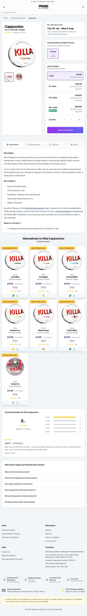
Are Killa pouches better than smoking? (43, 502)
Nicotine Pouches (8, 530)
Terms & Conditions (52, 537)
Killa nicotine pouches (34, 208)
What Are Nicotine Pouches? (12, 559)
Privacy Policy (50, 541)
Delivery (48, 530)
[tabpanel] (43, 191)
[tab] (13, 145)
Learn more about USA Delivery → (58, 34)
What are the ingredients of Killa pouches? (43, 478)
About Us (48, 534)
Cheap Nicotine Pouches (11, 534)
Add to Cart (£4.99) (65, 130)
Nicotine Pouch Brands (10, 537)
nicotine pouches (62, 211)
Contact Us (6, 552)
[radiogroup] (65, 54)
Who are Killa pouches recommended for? (43, 496)
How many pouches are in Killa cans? (43, 484)
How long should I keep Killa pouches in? (43, 490)
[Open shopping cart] (83, 7)
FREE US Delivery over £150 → (43, 1)
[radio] (53, 54)
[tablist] (43, 145)
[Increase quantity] (80, 120)
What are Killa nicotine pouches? (43, 472)
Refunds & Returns (9, 556)
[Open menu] (4, 7)
